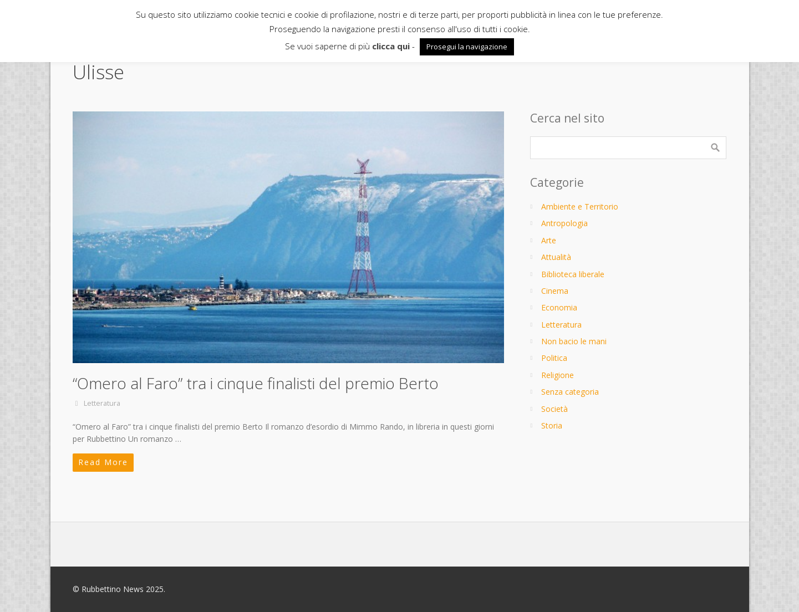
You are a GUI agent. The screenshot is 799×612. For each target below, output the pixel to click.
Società (554, 409)
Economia (559, 307)
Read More (103, 462)
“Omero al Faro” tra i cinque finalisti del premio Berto (256, 383)
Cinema (554, 290)
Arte (548, 240)
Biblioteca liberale (572, 274)
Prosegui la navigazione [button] (466, 47)
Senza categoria (570, 391)
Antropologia (564, 223)
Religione (557, 375)
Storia (551, 425)
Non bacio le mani (574, 341)
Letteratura (102, 403)
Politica (554, 358)
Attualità (556, 257)
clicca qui (391, 46)
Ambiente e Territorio (579, 206)
